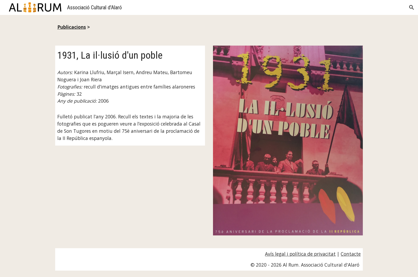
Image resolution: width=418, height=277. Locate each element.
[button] (411, 7)
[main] (209, 27)
